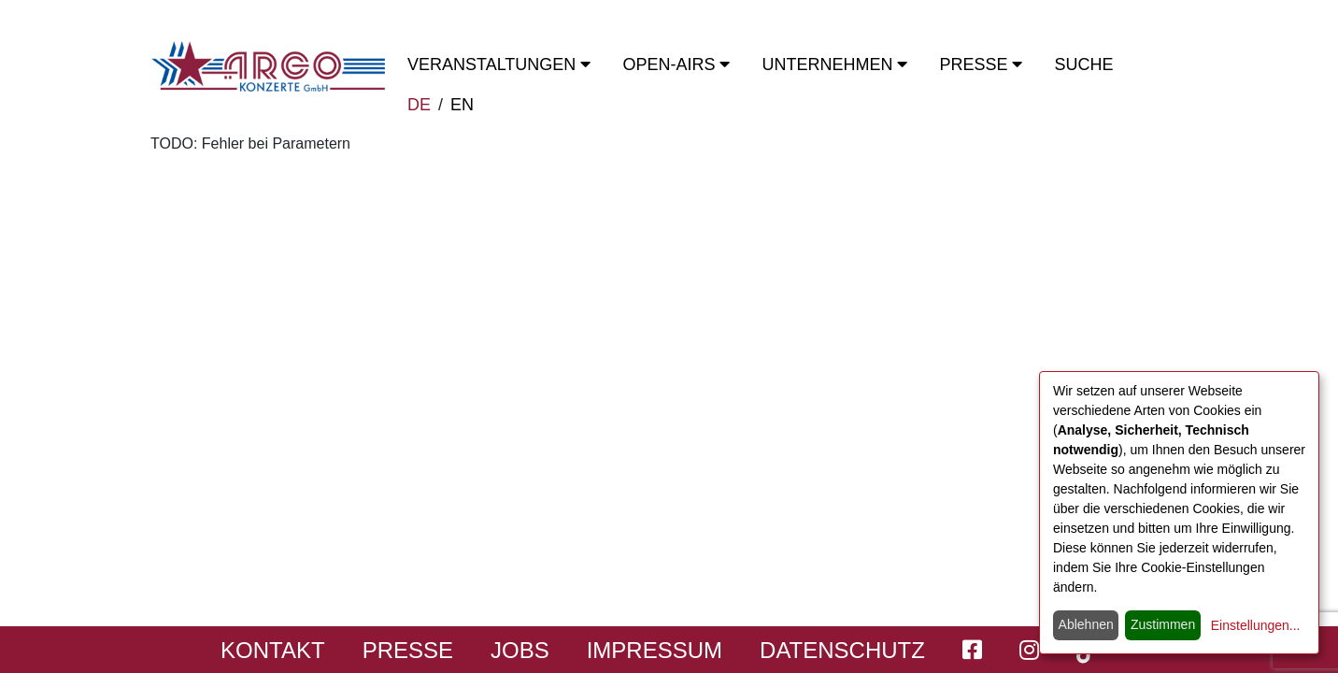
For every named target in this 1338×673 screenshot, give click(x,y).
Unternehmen (834, 64)
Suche (1083, 64)
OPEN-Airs (676, 64)
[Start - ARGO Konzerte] (268, 66)
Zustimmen (1163, 624)
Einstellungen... (1256, 625)
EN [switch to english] (462, 104)
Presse (980, 64)
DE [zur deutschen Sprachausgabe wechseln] (419, 104)
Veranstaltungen (499, 64)
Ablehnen (1086, 624)
